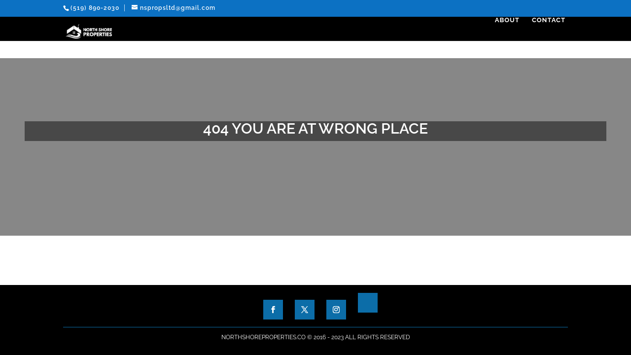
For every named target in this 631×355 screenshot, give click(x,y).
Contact (551, 37)
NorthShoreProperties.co (263, 337)
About (509, 37)
